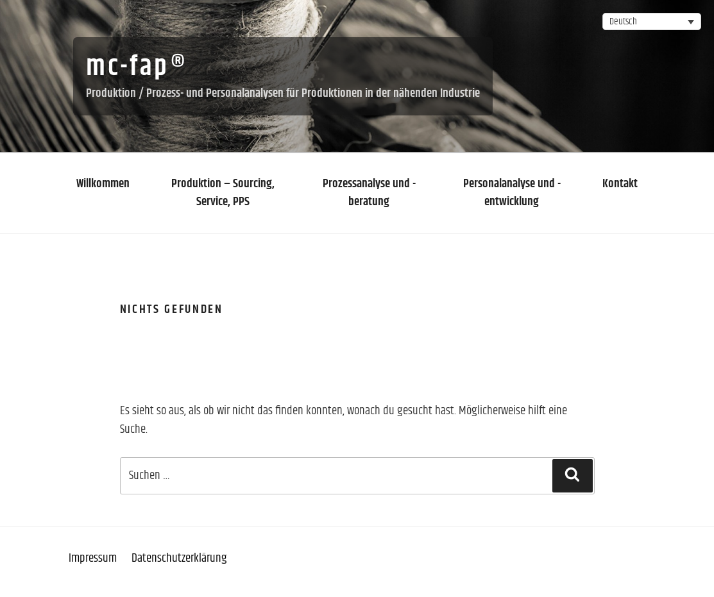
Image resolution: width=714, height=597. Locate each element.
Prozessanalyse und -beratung (369, 193)
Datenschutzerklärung (179, 558)
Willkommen (103, 183)
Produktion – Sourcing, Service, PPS (223, 193)
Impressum (93, 558)
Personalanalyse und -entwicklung (512, 193)
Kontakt (620, 183)
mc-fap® (136, 67)
